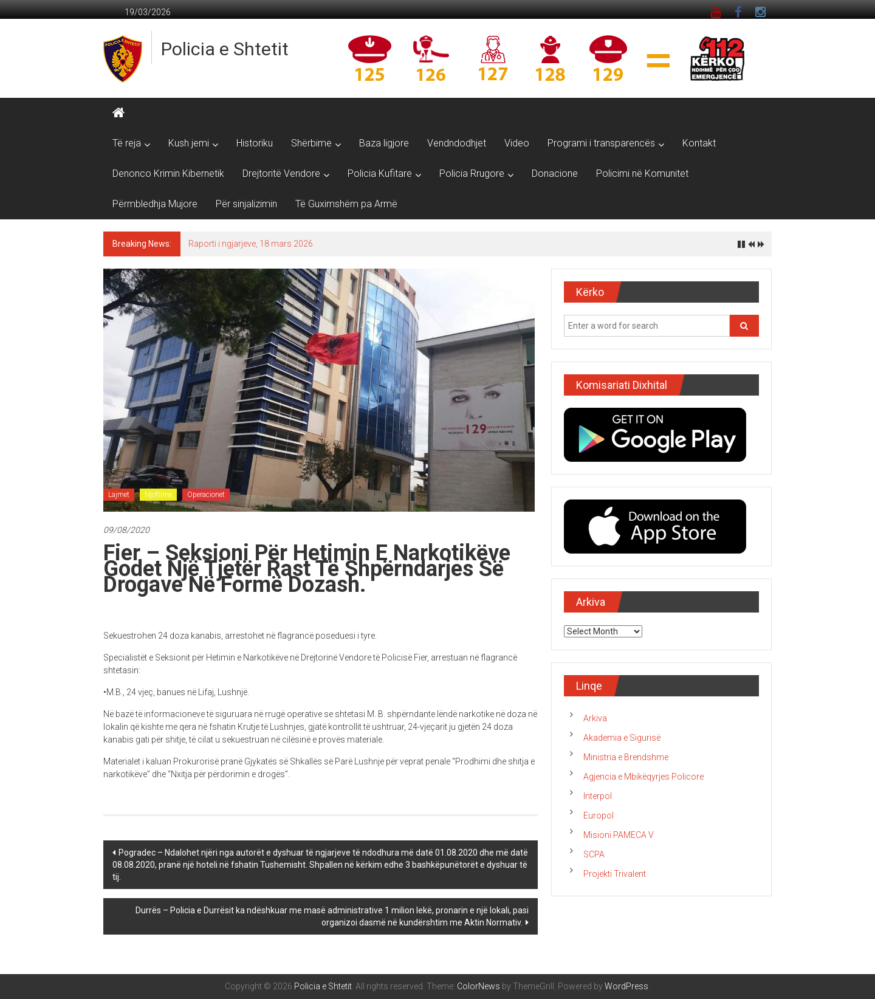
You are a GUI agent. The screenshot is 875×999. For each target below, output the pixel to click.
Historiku (254, 143)
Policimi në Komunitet (642, 173)
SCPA (594, 854)
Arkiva (595, 718)
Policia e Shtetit (225, 49)
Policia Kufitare (380, 173)
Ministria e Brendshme (625, 757)
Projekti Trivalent (614, 874)
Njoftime (158, 494)
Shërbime (311, 143)
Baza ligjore (384, 143)
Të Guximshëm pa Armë (346, 204)
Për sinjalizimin (246, 204)
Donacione (555, 173)
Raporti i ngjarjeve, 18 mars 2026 (250, 244)
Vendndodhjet (456, 143)
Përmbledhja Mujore (154, 204)
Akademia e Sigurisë (622, 738)
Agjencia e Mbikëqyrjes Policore (643, 776)
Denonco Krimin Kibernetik (168, 173)
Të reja (126, 143)
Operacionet (206, 494)
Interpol (597, 796)
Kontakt (699, 143)
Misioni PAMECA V (618, 835)
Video (516, 143)
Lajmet (118, 494)
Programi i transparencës (601, 143)
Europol (598, 815)
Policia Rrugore (471, 173)
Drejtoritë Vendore (281, 173)
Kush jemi (188, 143)
